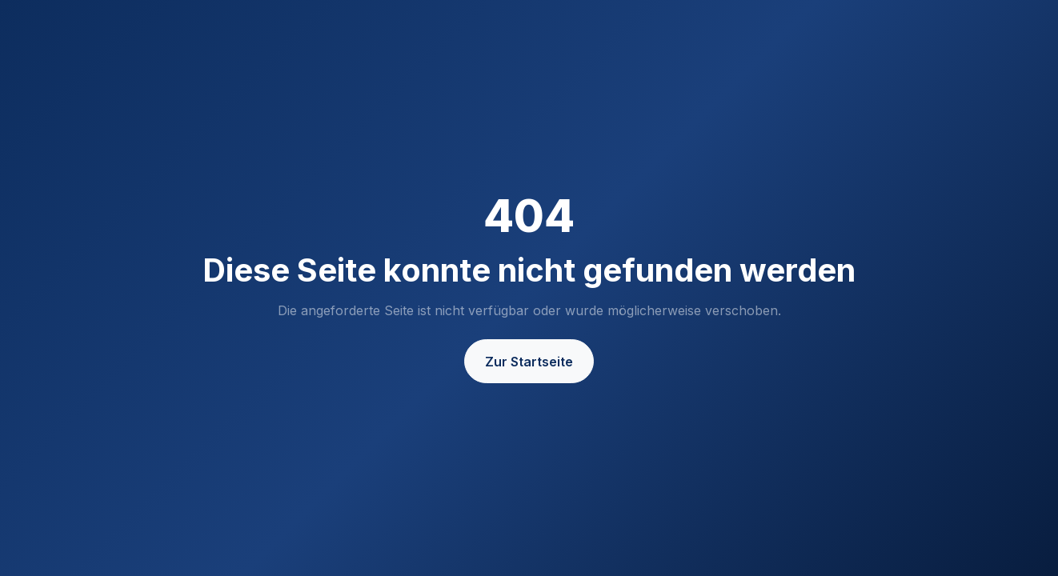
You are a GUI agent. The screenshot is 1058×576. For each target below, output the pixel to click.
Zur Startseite (529, 362)
